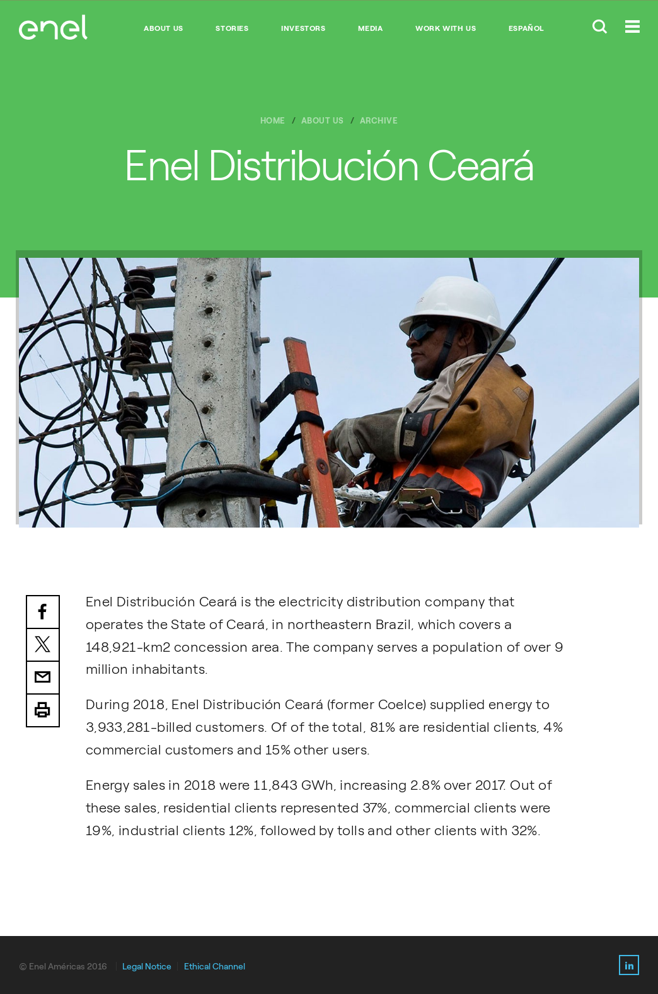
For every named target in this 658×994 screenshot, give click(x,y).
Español (527, 28)
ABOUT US (163, 28)
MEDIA (370, 28)
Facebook (43, 612)
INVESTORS (303, 28)
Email (43, 678)
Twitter (43, 645)
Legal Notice (146, 966)
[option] (329, 392)
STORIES (232, 28)
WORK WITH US (445, 28)
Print (43, 711)
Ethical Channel (214, 966)
